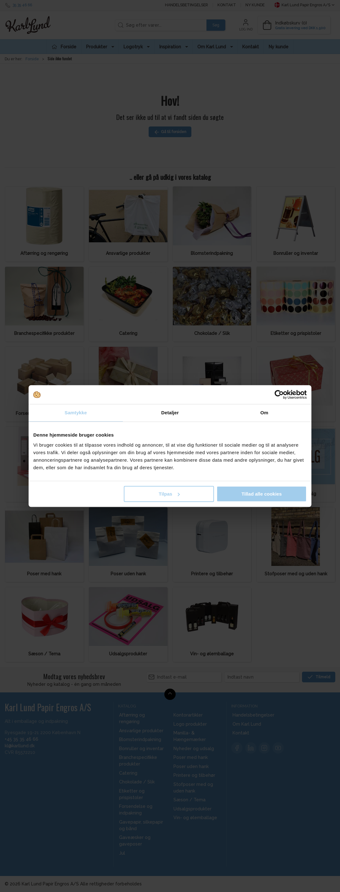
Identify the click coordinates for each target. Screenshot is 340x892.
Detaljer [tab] (170, 412)
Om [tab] (264, 412)
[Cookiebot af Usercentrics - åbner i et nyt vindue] (279, 394)
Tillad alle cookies (261, 494)
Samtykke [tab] (76, 412)
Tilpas (169, 494)
